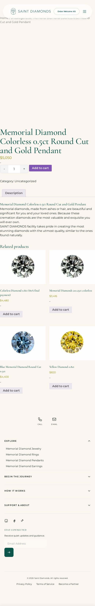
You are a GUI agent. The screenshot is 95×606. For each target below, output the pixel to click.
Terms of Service (45, 584)
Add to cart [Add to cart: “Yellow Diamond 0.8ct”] (60, 386)
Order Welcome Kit (67, 11)
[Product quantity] (14, 169)
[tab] (14, 193)
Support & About (47, 505)
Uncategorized (25, 181)
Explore (47, 441)
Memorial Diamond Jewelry (23, 448)
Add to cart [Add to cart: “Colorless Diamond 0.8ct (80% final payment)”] (11, 314)
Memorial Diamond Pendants (25, 460)
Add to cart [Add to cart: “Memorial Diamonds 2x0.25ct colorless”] (60, 309)
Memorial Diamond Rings (22, 454)
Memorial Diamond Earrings (24, 466)
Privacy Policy (24, 584)
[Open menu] (85, 11)
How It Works (47, 490)
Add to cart (40, 168)
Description (14, 193)
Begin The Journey (47, 476)
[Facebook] (14, 521)
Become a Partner (69, 584)
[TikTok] (22, 521)
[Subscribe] (9, 552)
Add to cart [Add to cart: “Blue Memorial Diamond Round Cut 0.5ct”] (11, 390)
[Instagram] (6, 521)
